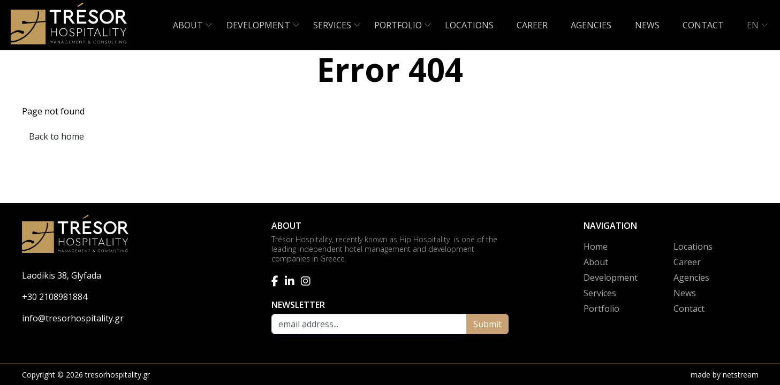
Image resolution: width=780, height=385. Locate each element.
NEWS (647, 25)
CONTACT (703, 25)
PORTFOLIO (398, 25)
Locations (693, 246)
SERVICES (332, 25)
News (684, 293)
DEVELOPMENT (258, 25)
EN (753, 25)
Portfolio (601, 308)
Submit (487, 324)
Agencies (691, 277)
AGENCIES (591, 25)
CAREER (532, 25)
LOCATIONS (469, 25)
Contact (689, 308)
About (596, 262)
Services (600, 293)
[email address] (369, 324)
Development (611, 277)
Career (687, 262)
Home (596, 246)
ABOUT (188, 25)
